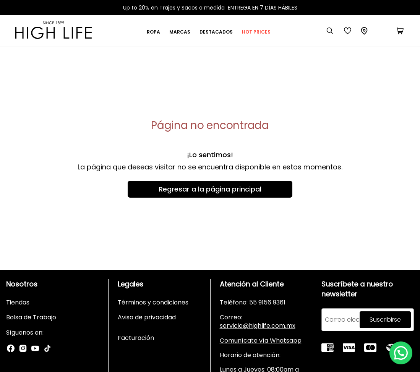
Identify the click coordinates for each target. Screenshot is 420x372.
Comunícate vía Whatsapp (261, 340)
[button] (400, 352)
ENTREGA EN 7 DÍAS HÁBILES (262, 7)
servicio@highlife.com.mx (257, 325)
